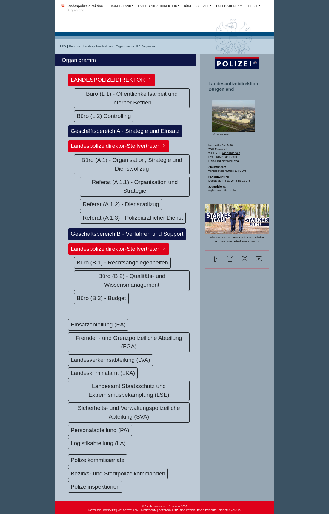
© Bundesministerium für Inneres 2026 (164, 506)
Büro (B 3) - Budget (101, 298)
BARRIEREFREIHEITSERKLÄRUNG (219, 510)
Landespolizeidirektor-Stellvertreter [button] (119, 145)
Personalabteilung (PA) (100, 430)
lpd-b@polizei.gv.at (228, 160)
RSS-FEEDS (187, 510)
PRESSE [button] (252, 5)
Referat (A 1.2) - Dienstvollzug (121, 204)
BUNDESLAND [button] (121, 5)
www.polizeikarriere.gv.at (241, 241)
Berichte (74, 46)
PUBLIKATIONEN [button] (228, 5)
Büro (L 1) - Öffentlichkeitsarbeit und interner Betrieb (132, 98)
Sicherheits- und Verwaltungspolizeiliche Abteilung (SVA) (129, 412)
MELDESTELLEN (128, 510)
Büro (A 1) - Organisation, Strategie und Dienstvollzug (132, 164)
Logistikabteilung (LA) (98, 443)
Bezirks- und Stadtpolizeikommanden (118, 473)
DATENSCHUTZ (168, 510)
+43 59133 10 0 (231, 153)
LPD (63, 46)
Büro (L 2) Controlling (104, 116)
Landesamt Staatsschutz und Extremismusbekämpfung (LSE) (128, 390)
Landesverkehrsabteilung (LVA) (110, 360)
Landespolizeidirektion (98, 46)
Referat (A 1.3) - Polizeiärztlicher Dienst (133, 218)
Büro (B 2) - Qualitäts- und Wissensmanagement (132, 280)
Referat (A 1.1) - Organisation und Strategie (135, 186)
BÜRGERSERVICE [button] (197, 5)
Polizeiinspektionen (95, 486)
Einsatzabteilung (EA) (98, 324)
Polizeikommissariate (97, 460)
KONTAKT (109, 510)
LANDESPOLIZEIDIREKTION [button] (157, 5)
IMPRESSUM (148, 510)
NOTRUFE (94, 510)
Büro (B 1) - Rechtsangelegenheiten (122, 262)
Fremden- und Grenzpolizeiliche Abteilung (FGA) (129, 342)
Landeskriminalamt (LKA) (103, 373)
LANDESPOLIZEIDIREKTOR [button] (111, 79)
